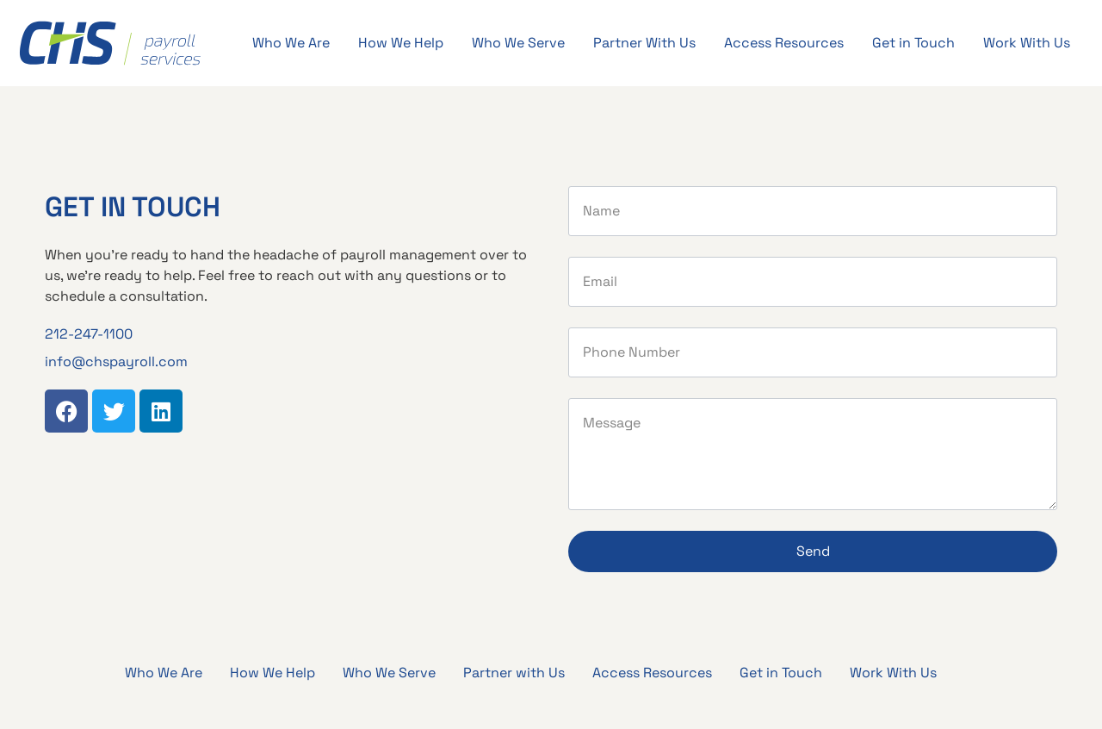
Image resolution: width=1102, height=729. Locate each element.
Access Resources (784, 43)
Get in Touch (913, 43)
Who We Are (291, 43)
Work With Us (1026, 43)
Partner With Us (644, 43)
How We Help (400, 43)
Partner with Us (514, 673)
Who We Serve (518, 43)
